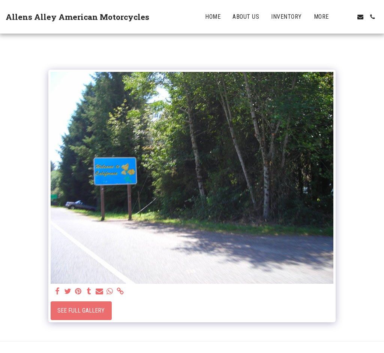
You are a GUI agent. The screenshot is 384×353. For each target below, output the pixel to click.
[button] (348, 17)
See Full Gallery (81, 310)
